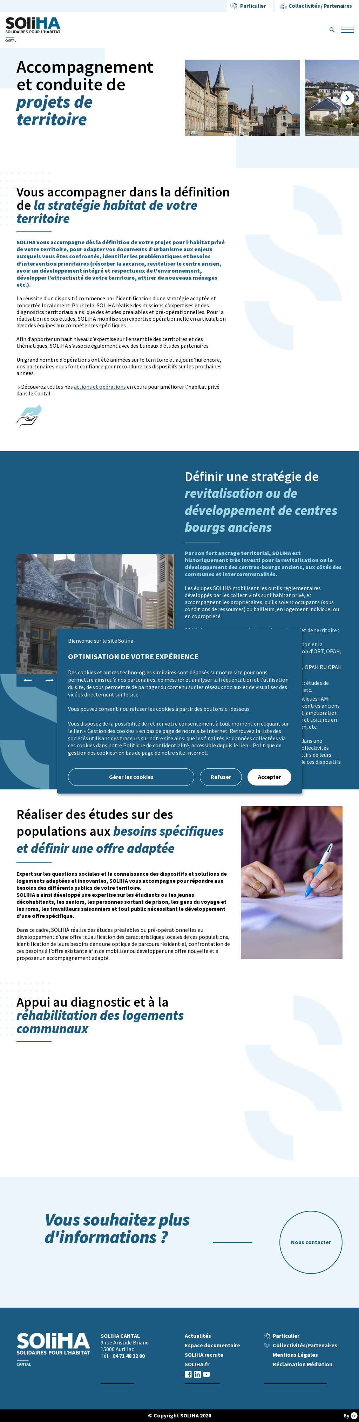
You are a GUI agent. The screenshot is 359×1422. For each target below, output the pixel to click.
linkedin (197, 1374)
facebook (188, 1374)
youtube (206, 1374)
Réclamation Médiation (302, 1364)
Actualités (198, 1336)
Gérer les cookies (131, 777)
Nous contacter (311, 1242)
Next (347, 98)
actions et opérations (100, 386)
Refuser (221, 777)
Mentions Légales (295, 1354)
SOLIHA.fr (197, 1364)
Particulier (252, 5)
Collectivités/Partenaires (305, 1345)
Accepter (269, 777)
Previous (27, 680)
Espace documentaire (212, 1345)
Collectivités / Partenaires (320, 5)
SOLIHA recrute (204, 1354)
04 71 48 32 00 (129, 1356)
